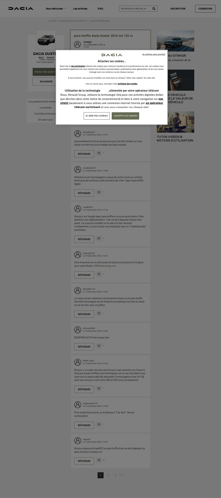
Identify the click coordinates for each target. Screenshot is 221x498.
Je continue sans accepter (153, 54)
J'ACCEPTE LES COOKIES (125, 115)
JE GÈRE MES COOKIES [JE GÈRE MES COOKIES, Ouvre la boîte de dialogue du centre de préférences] (97, 115)
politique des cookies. (128, 83)
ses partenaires (78, 66)
